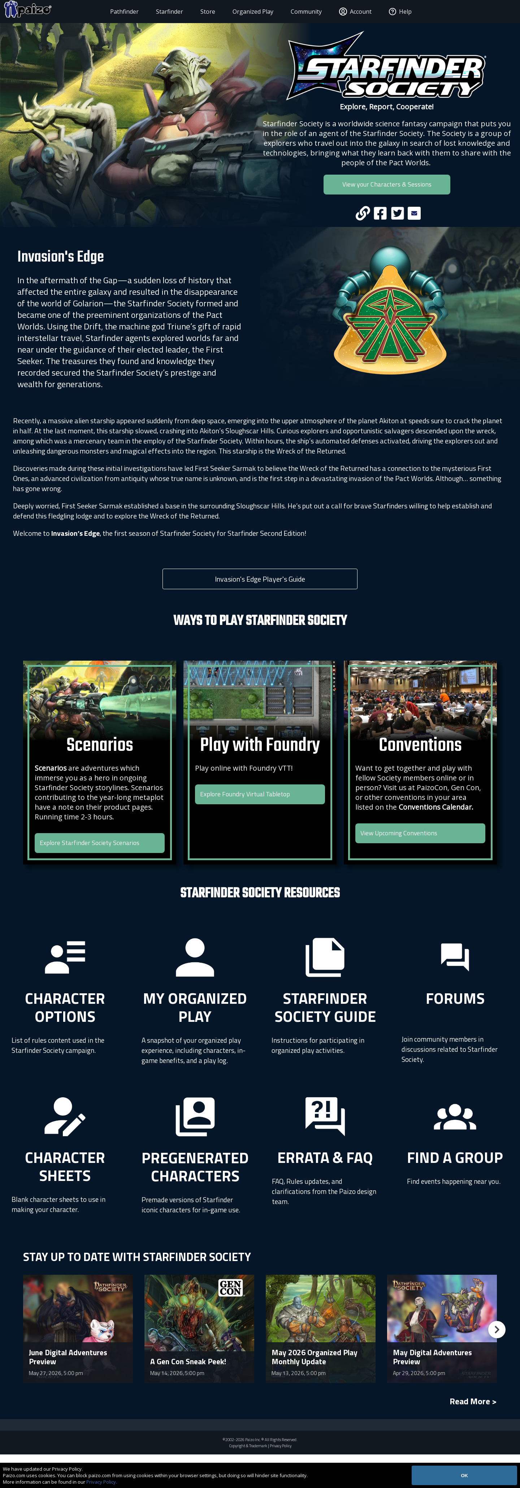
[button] (497, 1363)
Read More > (473, 1434)
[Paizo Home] (52, 11)
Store (194, 12)
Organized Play (239, 12)
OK (464, 1475)
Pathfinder (111, 12)
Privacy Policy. (101, 1482)
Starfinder (156, 12)
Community (292, 12)
